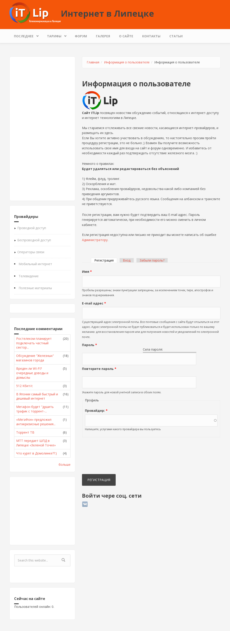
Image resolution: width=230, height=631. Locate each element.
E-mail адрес (94, 303)
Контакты (151, 36)
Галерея (103, 36)
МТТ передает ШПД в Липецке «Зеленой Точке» (36, 443)
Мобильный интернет (35, 264)
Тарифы (55, 35)
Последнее (24, 35)
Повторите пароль (99, 369)
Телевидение (29, 276)
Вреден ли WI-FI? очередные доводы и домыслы (32, 373)
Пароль (89, 345)
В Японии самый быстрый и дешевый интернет (37, 396)
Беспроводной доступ (34, 240)
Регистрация (105, 260)
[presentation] (100, 457)
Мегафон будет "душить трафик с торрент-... (35, 409)
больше (65, 464)
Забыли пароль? (152, 260)
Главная (93, 62)
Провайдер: (96, 410)
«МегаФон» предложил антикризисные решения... (35, 421)
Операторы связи (30, 252)
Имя (87, 271)
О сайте (126, 36)
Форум (81, 36)
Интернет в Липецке (107, 13)
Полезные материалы (35, 288)
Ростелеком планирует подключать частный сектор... (34, 343)
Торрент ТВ (25, 432)
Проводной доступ (31, 228)
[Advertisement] (42, 128)
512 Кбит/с (24, 386)
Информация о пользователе (127, 62)
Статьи (176, 36)
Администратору (95, 240)
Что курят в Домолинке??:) (36, 453)
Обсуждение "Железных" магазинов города (35, 358)
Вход (126, 260)
